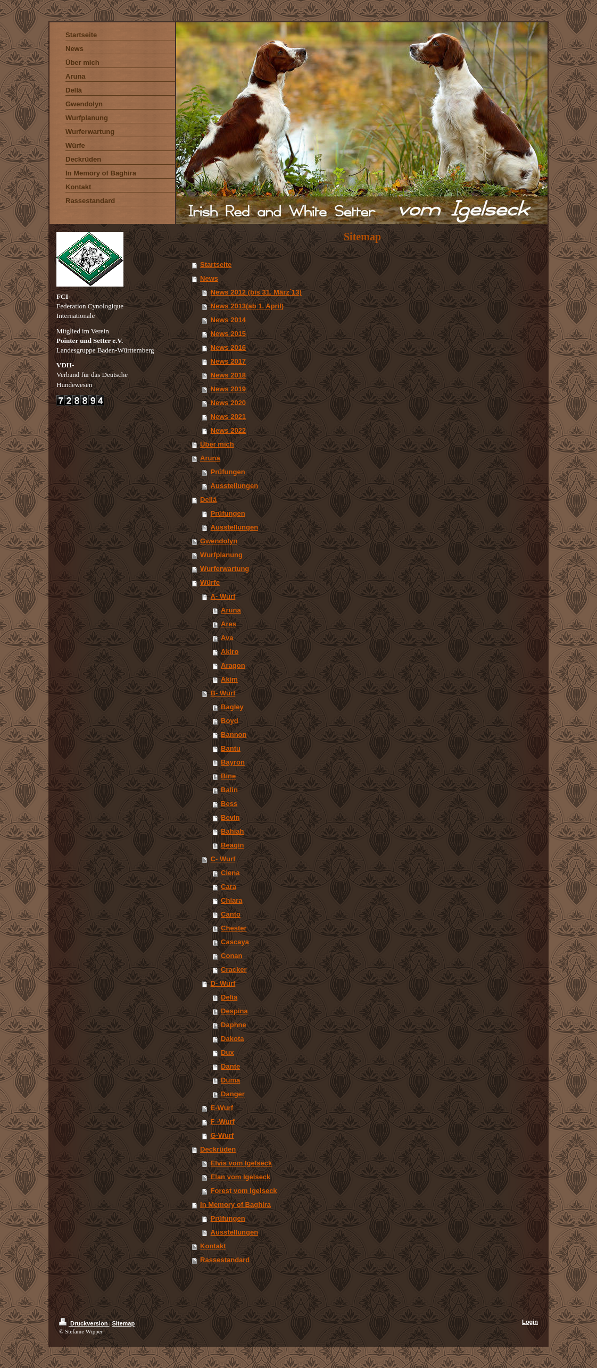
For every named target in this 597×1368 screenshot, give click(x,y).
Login (530, 1322)
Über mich (217, 444)
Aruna (210, 458)
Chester (233, 928)
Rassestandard (225, 1260)
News (209, 278)
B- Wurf (223, 693)
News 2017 (228, 361)
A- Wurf (223, 596)
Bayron (233, 762)
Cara (228, 887)
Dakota (232, 1039)
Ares (228, 624)
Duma (230, 1080)
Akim (229, 679)
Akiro (229, 652)
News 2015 (228, 334)
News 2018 (228, 375)
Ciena (230, 873)
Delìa (229, 997)
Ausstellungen (235, 486)
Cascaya (235, 942)
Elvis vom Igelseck (241, 1163)
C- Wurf (223, 859)
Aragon (233, 665)
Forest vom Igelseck (244, 1191)
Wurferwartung (224, 569)
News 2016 (228, 347)
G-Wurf (222, 1135)
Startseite (215, 264)
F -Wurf (223, 1122)
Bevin (230, 817)
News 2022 (228, 430)
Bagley (232, 707)
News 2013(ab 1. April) (247, 306)
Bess (229, 804)
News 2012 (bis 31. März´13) (256, 292)
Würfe (210, 582)
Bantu (231, 748)
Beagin (232, 845)
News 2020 (228, 403)
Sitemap (123, 1323)
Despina (234, 1011)
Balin (229, 790)
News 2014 (228, 320)
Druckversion (84, 1323)
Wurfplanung (221, 555)
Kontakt (213, 1246)
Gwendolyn (218, 541)
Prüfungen (228, 472)
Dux (227, 1052)
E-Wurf (222, 1108)
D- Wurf (223, 983)
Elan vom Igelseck (241, 1177)
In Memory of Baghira (235, 1204)
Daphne (233, 1025)
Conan (231, 956)
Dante (230, 1066)
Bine (228, 776)
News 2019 (228, 389)
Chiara (231, 900)
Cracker (233, 969)
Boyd (229, 721)
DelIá (208, 499)
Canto (231, 914)
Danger (233, 1094)
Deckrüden (218, 1149)
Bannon (233, 734)
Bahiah (232, 831)
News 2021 (228, 417)
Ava (227, 638)
